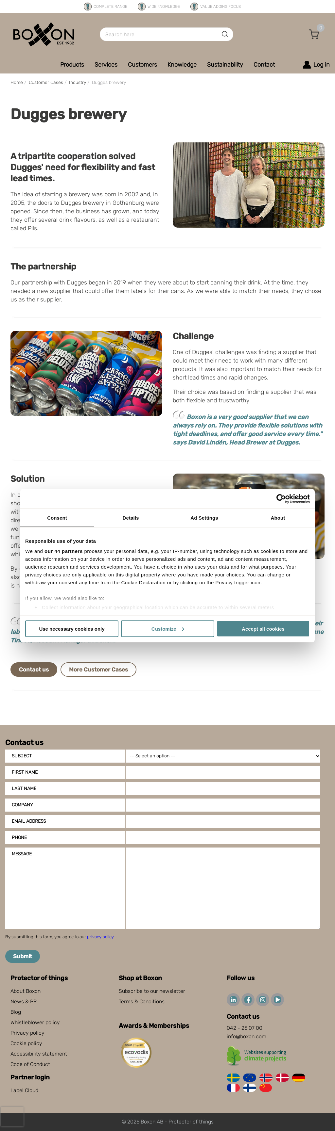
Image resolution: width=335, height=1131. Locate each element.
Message (22, 854)
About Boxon (25, 991)
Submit (22, 956)
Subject (22, 756)
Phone (19, 837)
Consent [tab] (57, 517)
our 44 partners (63, 551)
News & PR (23, 1001)
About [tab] (278, 517)
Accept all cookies (263, 628)
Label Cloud (24, 1090)
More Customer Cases (98, 669)
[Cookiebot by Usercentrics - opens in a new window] (281, 499)
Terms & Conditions (142, 1001)
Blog (15, 1012)
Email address (29, 821)
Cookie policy (26, 1043)
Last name (24, 788)
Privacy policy (27, 1033)
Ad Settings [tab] (204, 517)
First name (25, 772)
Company (22, 805)
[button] (314, 34)
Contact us (34, 669)
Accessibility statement (38, 1054)
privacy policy (100, 936)
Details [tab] (131, 517)
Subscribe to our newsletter (152, 991)
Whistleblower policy (35, 1022)
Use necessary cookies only (71, 628)
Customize (167, 628)
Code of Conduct (30, 1064)
